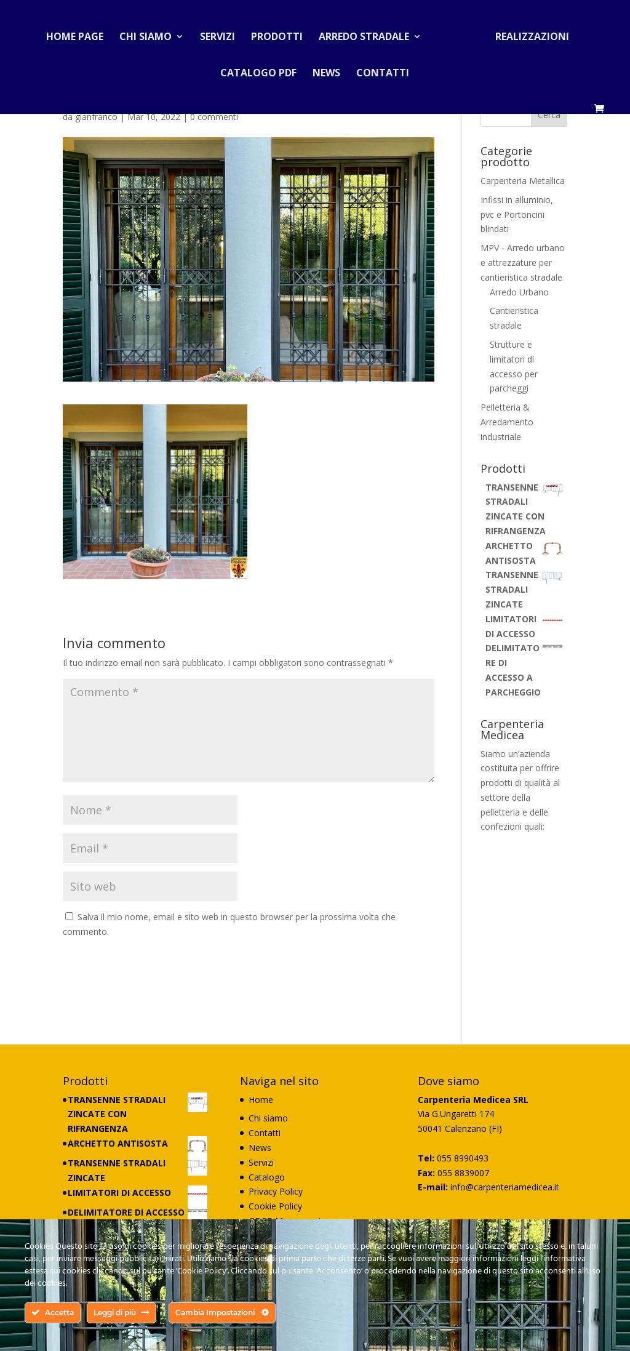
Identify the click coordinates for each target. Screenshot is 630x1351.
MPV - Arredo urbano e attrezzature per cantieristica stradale (522, 262)
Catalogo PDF (258, 69)
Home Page (79, 33)
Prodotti (282, 33)
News (326, 69)
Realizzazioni (527, 33)
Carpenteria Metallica (522, 180)
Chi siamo (150, 33)
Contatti (382, 69)
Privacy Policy (276, 1191)
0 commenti (214, 116)
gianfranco (96, 116)
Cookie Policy (275, 1206)
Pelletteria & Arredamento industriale (506, 422)
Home (261, 1099)
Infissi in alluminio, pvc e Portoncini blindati (516, 214)
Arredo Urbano (519, 292)
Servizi (222, 33)
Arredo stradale (369, 33)
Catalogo (267, 1177)
